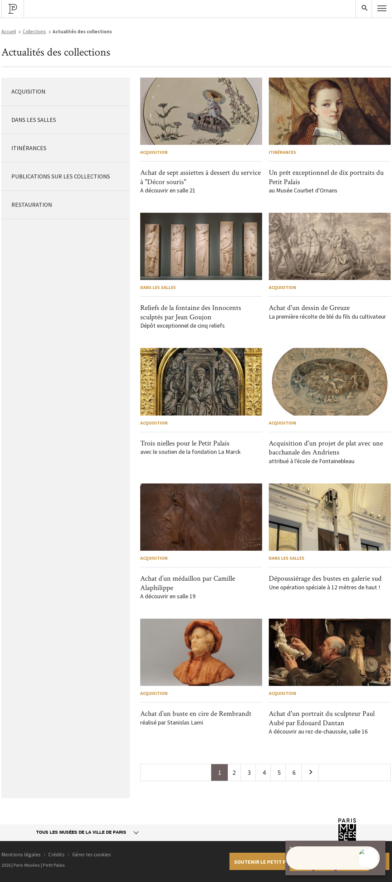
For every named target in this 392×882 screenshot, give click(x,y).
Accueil (8, 31)
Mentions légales (21, 854)
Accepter (301, 865)
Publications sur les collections (60, 176)
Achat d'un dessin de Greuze (309, 308)
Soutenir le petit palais (266, 861)
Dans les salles (33, 120)
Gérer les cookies (91, 854)
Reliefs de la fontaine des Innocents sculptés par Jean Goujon (190, 312)
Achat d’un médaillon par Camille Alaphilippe (187, 583)
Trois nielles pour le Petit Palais (184, 443)
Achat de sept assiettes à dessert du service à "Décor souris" (200, 177)
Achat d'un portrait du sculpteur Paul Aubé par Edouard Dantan (322, 718)
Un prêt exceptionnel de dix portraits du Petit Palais (326, 177)
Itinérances (28, 148)
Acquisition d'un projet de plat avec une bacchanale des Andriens (326, 448)
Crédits (56, 854)
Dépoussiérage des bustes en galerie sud (325, 578)
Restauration (31, 204)
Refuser (324, 865)
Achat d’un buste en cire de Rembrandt (195, 714)
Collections (34, 31)
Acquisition (28, 91)
